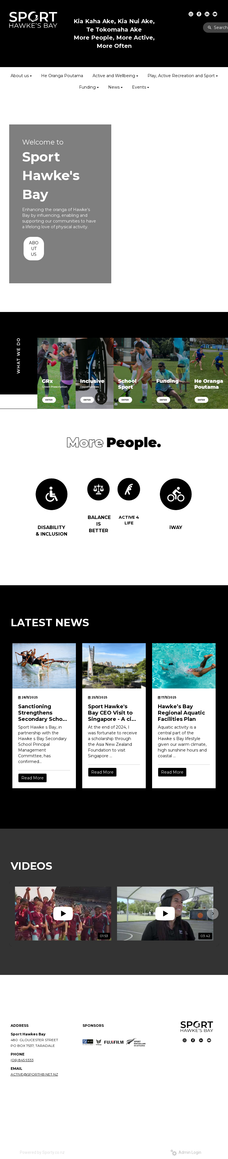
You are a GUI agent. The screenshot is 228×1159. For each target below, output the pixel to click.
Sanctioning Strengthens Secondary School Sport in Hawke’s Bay (42, 712)
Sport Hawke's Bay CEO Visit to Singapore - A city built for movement (112, 712)
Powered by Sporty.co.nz (42, 1152)
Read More (32, 778)
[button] (213, 913)
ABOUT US (34, 248)
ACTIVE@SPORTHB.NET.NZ (34, 1074)
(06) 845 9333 (22, 1060)
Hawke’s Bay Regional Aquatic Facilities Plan (181, 712)
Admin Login (185, 1152)
